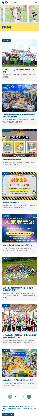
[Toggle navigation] (36, 3)
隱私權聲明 (6, 410)
